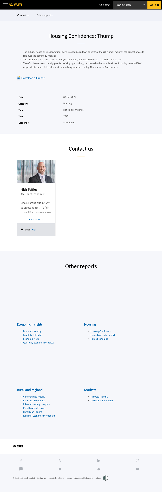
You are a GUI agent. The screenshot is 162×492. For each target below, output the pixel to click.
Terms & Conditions (56, 478)
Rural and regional (30, 390)
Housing (90, 324)
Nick (33, 229)
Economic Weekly (32, 331)
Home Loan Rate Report (102, 335)
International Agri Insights (36, 404)
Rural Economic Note (34, 408)
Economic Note (31, 338)
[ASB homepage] (16, 4)
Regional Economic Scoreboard (39, 415)
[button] (5, 5)
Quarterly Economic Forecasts (38, 342)
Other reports (45, 15)
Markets (90, 390)
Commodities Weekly (34, 396)
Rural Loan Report (32, 411)
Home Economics (99, 338)
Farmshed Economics (34, 400)
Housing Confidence (100, 331)
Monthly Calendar (32, 335)
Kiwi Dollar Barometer (101, 400)
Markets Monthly (99, 396)
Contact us (23, 15)
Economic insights (30, 324)
